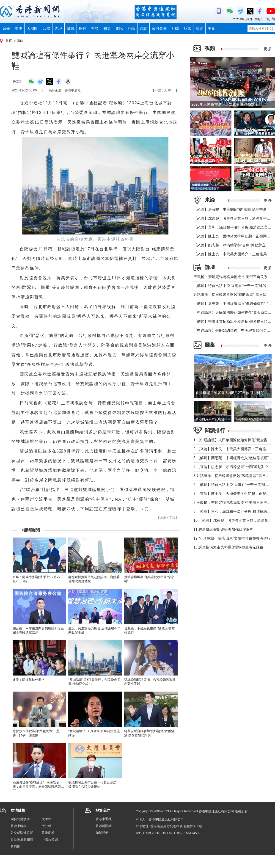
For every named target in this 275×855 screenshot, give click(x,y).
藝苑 (187, 28)
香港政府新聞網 (22, 839)
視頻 (95, 28)
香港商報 (48, 833)
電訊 (119, 28)
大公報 (46, 826)
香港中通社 (104, 819)
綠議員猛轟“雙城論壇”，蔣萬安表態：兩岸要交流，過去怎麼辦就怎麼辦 (38, 786)
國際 (70, 28)
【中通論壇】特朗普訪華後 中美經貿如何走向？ (233, 330)
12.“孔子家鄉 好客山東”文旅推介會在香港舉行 (232, 538)
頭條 (6, 28)
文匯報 (46, 819)
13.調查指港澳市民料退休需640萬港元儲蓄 (228, 547)
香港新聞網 (104, 826)
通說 (143, 28)
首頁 (9, 41)
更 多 (268, 49)
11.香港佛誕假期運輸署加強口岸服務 (223, 529)
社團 (175, 28)
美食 (211, 28)
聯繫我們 (102, 833)
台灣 (46, 28)
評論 (131, 28)
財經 (82, 28)
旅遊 (199, 28)
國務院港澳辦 (20, 819)
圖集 (107, 28)
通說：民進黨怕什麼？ (29, 679)
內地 (58, 28)
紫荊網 (15, 846)
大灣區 (32, 28)
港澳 (18, 28)
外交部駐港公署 (22, 833)
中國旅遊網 (50, 839)
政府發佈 (159, 28)
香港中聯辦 (19, 826)
